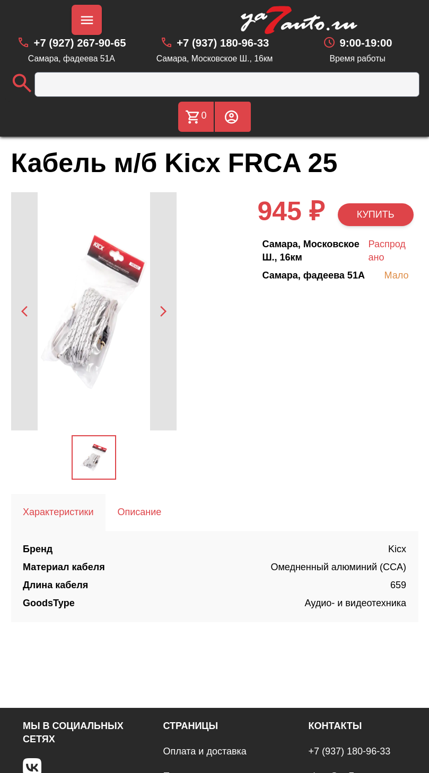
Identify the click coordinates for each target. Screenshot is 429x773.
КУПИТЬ (376, 214)
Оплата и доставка (204, 751)
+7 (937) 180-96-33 (350, 751)
